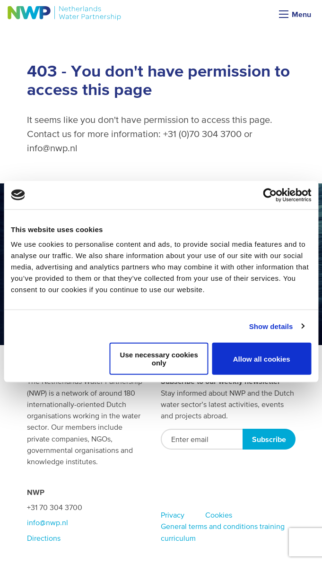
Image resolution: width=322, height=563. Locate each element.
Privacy (172, 515)
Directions (44, 538)
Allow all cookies (261, 359)
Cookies (218, 515)
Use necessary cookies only (159, 359)
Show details (271, 326)
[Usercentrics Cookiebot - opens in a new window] (269, 195)
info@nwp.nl (47, 522)
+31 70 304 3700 (54, 507)
